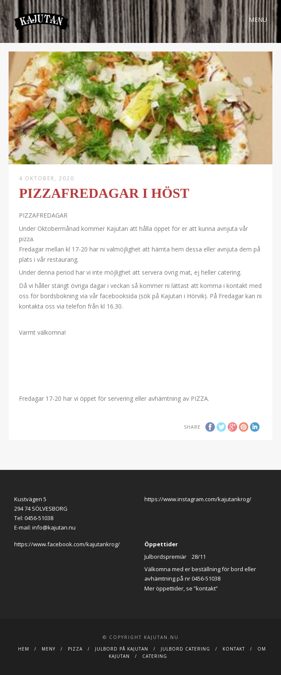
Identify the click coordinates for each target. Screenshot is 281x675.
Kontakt (234, 649)
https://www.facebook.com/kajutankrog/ (67, 544)
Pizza (75, 649)
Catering (154, 656)
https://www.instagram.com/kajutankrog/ (197, 499)
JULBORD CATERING (185, 649)
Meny (48, 649)
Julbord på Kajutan (121, 649)
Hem (23, 649)
